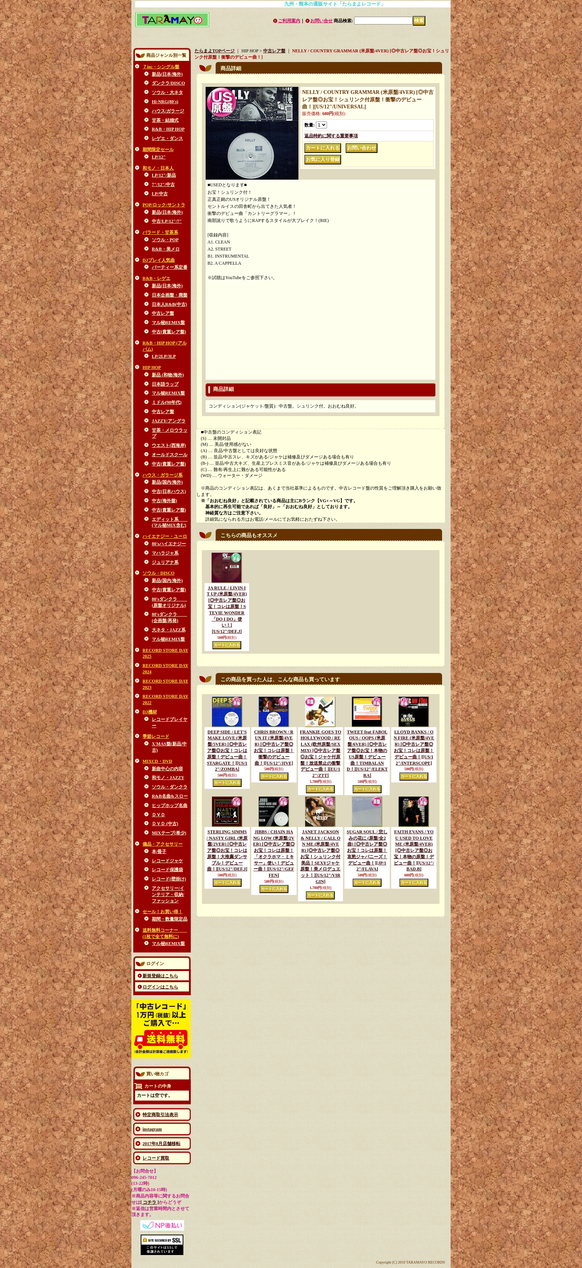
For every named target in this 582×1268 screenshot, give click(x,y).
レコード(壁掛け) (169, 879)
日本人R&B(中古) (169, 304)
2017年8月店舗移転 (161, 1143)
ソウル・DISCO (158, 573)
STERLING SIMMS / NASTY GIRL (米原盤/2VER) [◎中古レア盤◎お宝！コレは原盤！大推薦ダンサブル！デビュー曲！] (227, 850)
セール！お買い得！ (163, 911)
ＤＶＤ (158, 814)
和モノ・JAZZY (168, 777)
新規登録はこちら (160, 975)
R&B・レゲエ (156, 278)
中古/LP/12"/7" (167, 221)
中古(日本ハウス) (169, 491)
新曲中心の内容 (167, 768)
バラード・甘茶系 (160, 232)
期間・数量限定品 (169, 919)
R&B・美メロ (166, 249)
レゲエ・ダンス (167, 138)
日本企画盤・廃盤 (169, 295)
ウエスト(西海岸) (169, 445)
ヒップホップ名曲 (169, 805)
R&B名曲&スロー (170, 796)
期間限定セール (158, 149)
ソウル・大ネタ (167, 92)
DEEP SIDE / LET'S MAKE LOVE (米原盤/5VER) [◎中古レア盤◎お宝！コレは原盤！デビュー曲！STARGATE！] (227, 750)
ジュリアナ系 (165, 562)
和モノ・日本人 (158, 168)
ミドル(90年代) (167, 402)
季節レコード (156, 736)
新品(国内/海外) (167, 482)
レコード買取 (156, 1158)
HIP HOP (152, 367)
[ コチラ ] (149, 1202)
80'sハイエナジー (169, 543)
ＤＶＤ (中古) (165, 823)
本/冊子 (159, 851)
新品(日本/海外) (167, 74)
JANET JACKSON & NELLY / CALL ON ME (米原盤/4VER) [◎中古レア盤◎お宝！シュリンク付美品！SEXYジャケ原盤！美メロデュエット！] (320, 856)
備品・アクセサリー (163, 844)
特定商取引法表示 (160, 1114)
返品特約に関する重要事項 (331, 135)
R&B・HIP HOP (168, 129)
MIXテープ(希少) (169, 833)
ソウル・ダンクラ (169, 787)
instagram (152, 1129)
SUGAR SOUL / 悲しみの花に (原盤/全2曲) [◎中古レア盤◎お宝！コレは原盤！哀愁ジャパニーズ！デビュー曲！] (367, 850)
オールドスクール (169, 454)
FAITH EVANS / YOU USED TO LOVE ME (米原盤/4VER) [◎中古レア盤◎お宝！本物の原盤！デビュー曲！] (414, 850)
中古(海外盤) (164, 500)
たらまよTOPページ (214, 50)
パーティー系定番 (169, 267)
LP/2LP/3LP (164, 356)
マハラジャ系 (165, 553)
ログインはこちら (160, 987)
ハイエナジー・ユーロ (165, 536)
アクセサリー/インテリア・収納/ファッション (168, 894)
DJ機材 (150, 712)
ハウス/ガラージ (168, 111)
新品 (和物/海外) (168, 375)
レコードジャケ (167, 860)
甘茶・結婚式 (165, 120)
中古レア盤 (163, 313)
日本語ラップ (165, 384)
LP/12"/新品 (164, 175)
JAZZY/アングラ (169, 421)
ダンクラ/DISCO (168, 83)
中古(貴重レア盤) (169, 331)
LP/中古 (160, 193)
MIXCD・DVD (157, 761)
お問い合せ (321, 20)
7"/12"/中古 (163, 184)
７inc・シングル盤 (161, 66)
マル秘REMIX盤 (168, 322)
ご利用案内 (289, 20)
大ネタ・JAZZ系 (169, 630)
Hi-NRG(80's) (165, 101)
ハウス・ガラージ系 (163, 475)
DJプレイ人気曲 (159, 260)
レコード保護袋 (167, 869)
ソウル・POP (165, 239)
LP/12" (159, 157)
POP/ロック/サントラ (164, 204)
